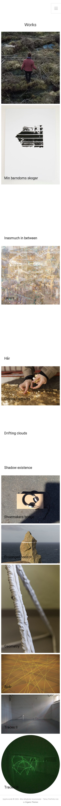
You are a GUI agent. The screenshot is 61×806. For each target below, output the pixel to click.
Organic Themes (31, 802)
